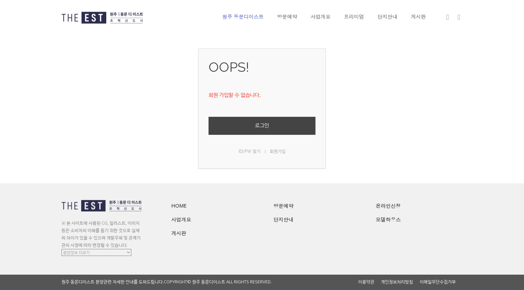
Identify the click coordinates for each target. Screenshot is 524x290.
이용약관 (366, 282)
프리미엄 (354, 16)
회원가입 (278, 151)
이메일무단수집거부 (438, 282)
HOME (178, 205)
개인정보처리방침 (397, 282)
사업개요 (320, 16)
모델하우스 (388, 219)
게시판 (418, 16)
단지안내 (387, 16)
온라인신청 (388, 206)
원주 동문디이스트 (243, 16)
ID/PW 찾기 (250, 151)
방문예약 (287, 16)
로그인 (262, 125)
